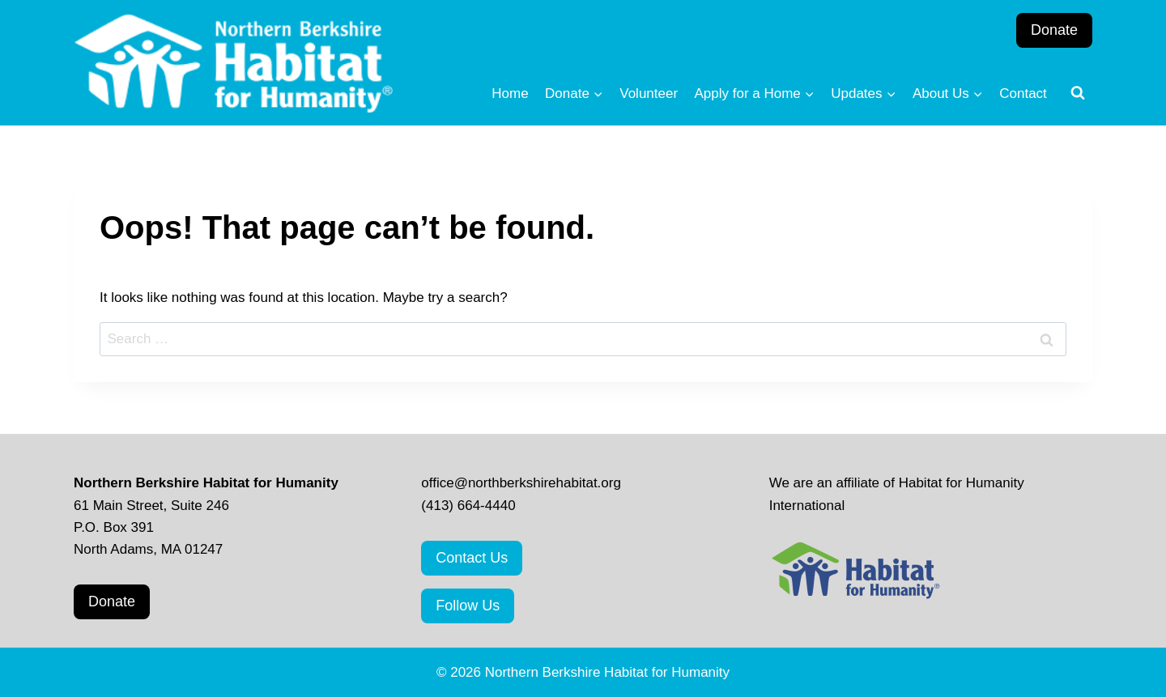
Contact (1023, 93)
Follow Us (468, 605)
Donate (1054, 30)
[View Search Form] (1077, 93)
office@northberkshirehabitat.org (521, 483)
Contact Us (472, 558)
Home (510, 93)
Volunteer (648, 93)
